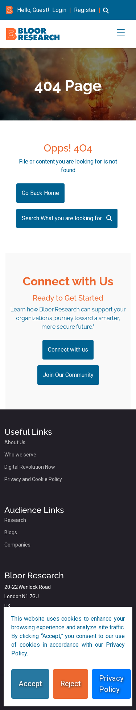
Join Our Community (68, 374)
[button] (106, 14)
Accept (30, 683)
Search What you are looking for (67, 218)
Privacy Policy (111, 684)
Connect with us (68, 349)
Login (59, 10)
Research (15, 520)
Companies (17, 544)
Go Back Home (40, 193)
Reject (70, 683)
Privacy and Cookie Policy (33, 479)
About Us (14, 442)
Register (85, 10)
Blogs (10, 532)
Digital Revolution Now (29, 466)
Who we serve (20, 454)
